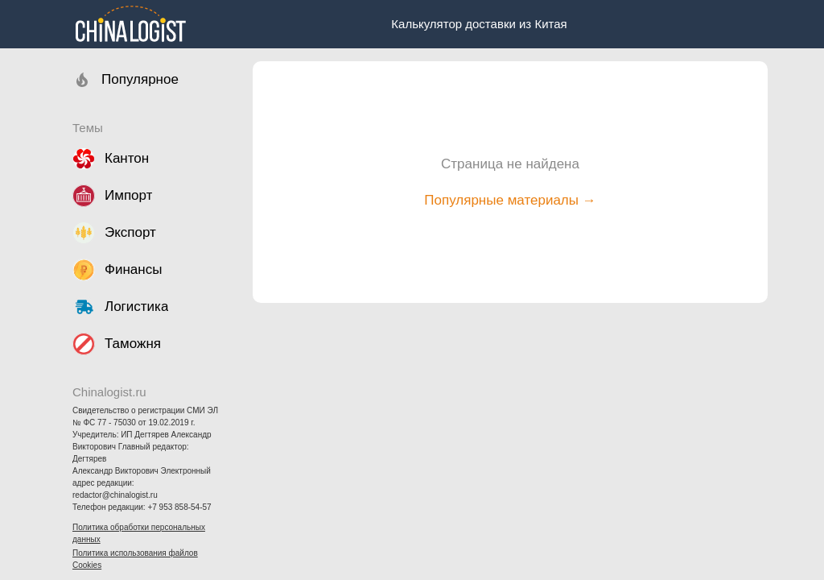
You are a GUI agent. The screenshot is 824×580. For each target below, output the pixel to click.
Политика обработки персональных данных (138, 533)
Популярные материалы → (509, 200)
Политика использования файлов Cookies (135, 559)
